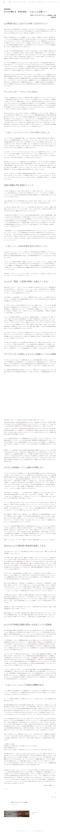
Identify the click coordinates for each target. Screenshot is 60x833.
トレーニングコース (38, 1)
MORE (55, 1)
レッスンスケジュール (48, 1)
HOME (17, 1)
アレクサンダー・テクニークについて (26, 1)
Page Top (30, 825)
